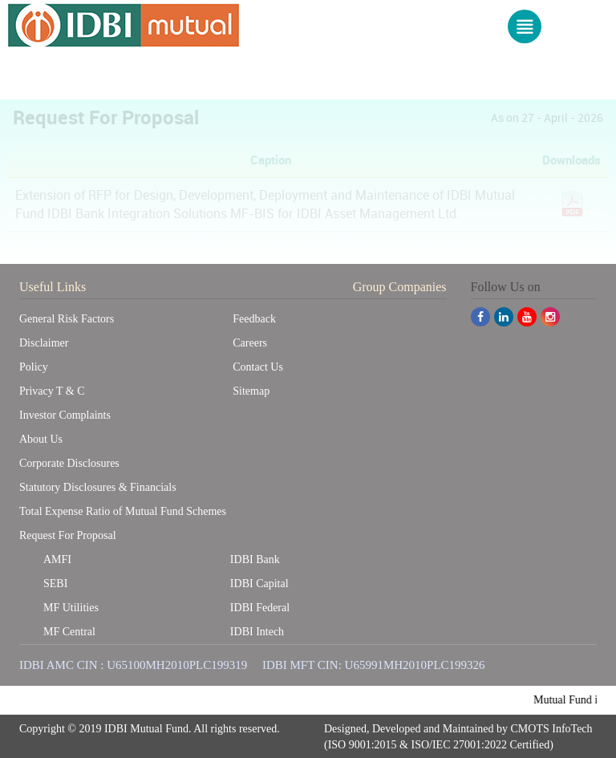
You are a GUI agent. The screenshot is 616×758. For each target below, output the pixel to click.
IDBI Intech (257, 631)
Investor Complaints (65, 414)
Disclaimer (43, 342)
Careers (250, 342)
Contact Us (258, 366)
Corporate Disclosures (69, 462)
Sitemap (251, 390)
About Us (41, 438)
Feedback (254, 318)
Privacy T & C (52, 390)
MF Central (69, 631)
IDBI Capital (259, 583)
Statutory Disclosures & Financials (97, 486)
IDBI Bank (255, 559)
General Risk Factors (66, 318)
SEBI (55, 583)
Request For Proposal (67, 535)
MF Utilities (71, 607)
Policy (33, 366)
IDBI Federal (260, 607)
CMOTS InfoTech (552, 729)
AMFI (57, 559)
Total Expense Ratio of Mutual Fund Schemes (122, 511)
